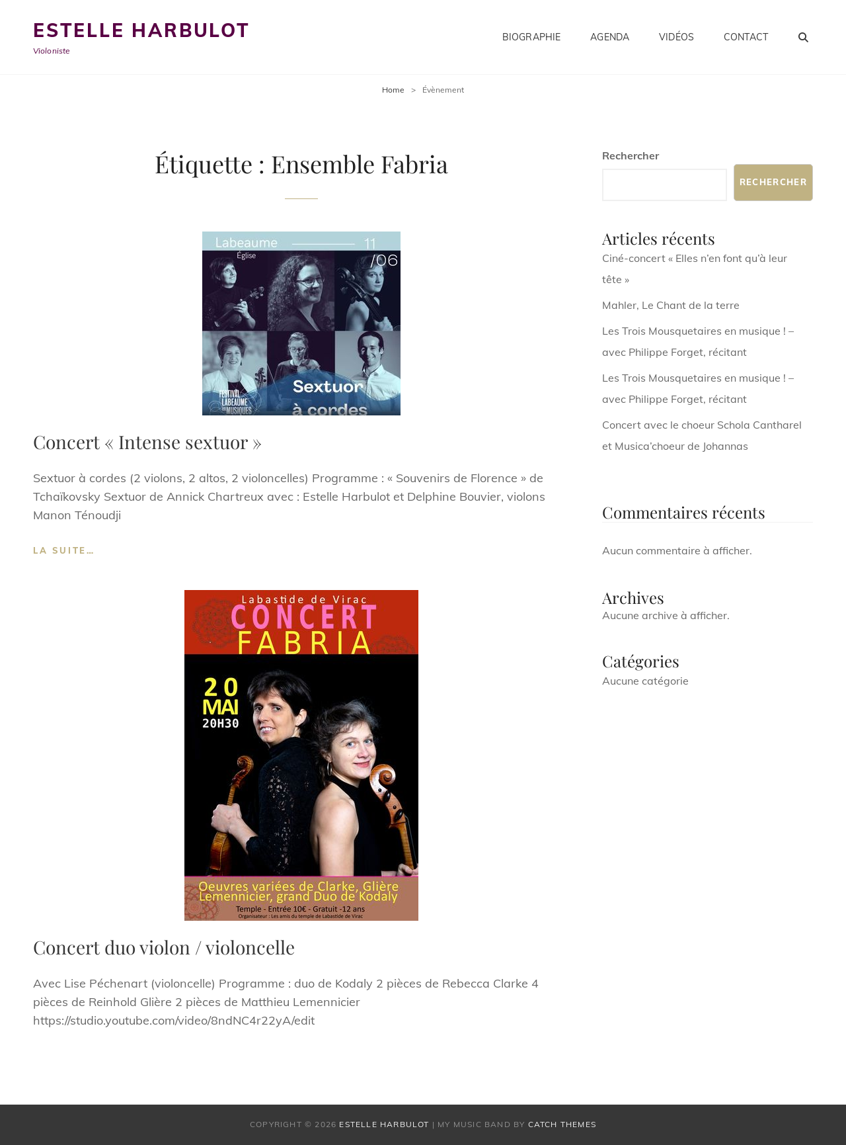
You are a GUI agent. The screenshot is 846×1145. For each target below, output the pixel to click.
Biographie (531, 37)
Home (393, 90)
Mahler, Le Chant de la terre (671, 305)
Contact (746, 37)
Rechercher (630, 155)
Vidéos (676, 37)
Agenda (609, 37)
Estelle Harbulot (141, 30)
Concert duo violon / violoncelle (164, 947)
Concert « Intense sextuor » (147, 441)
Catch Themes (562, 1124)
